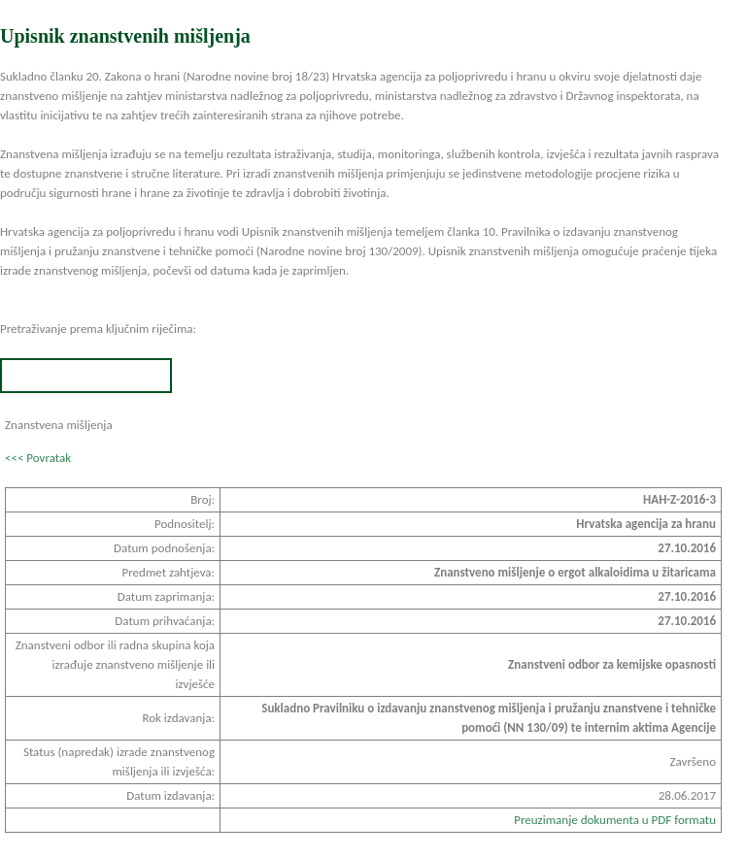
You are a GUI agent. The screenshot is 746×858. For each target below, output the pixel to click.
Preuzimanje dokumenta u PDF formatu (615, 819)
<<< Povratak (38, 457)
